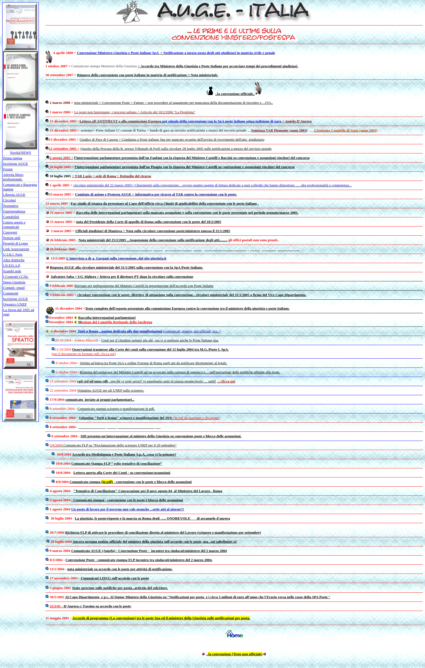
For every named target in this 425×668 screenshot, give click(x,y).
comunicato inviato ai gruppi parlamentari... (99, 399)
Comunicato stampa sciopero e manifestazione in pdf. (116, 409)
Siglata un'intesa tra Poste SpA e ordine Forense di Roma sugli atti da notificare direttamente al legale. (153, 363)
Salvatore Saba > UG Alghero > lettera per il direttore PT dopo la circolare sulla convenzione (122, 276)
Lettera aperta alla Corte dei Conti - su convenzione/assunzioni (121, 473)
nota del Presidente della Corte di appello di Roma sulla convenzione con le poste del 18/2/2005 (148, 222)
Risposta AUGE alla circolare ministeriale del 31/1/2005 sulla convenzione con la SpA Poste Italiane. (126, 267)
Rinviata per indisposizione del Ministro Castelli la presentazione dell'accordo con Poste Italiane (143, 286)
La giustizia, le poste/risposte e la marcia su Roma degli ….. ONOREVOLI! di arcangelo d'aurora (152, 518)
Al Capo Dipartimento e (84, 597)
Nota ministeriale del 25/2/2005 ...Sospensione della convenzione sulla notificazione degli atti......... (152, 240)
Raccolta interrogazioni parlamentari (107, 317)
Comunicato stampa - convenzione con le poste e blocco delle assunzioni (131, 482)
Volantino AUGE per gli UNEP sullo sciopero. (110, 390)
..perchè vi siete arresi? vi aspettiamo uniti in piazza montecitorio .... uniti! (146, 381)
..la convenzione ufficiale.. (235, 94)
